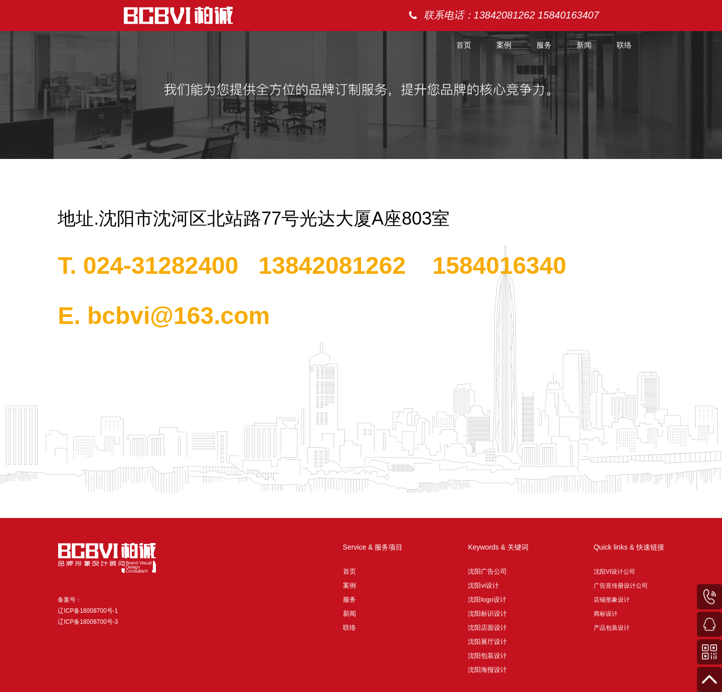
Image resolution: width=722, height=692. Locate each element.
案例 (503, 45)
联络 (624, 45)
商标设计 (606, 613)
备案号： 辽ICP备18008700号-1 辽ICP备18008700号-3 (88, 610)
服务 (544, 45)
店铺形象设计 (612, 599)
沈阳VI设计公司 (614, 571)
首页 (463, 45)
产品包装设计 (612, 627)
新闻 (584, 45)
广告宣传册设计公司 (621, 585)
